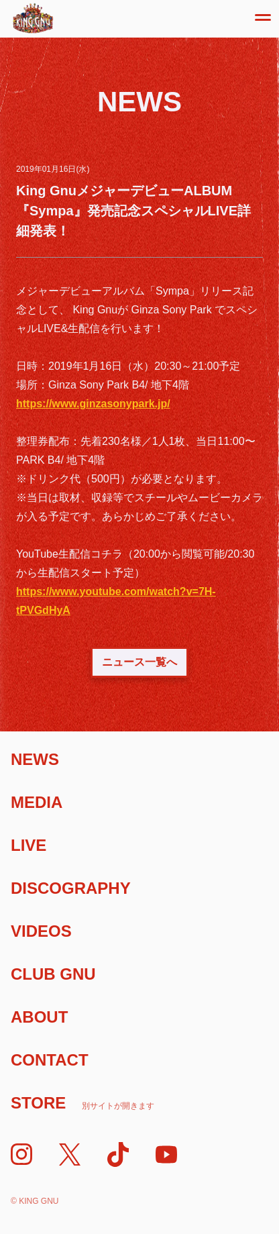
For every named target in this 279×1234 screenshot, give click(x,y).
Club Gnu (53, 974)
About (39, 1017)
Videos (41, 931)
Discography (71, 888)
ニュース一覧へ (139, 662)
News (35, 759)
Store (82, 1103)
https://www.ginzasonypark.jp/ (93, 403)
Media (36, 802)
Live (28, 845)
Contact (50, 1060)
